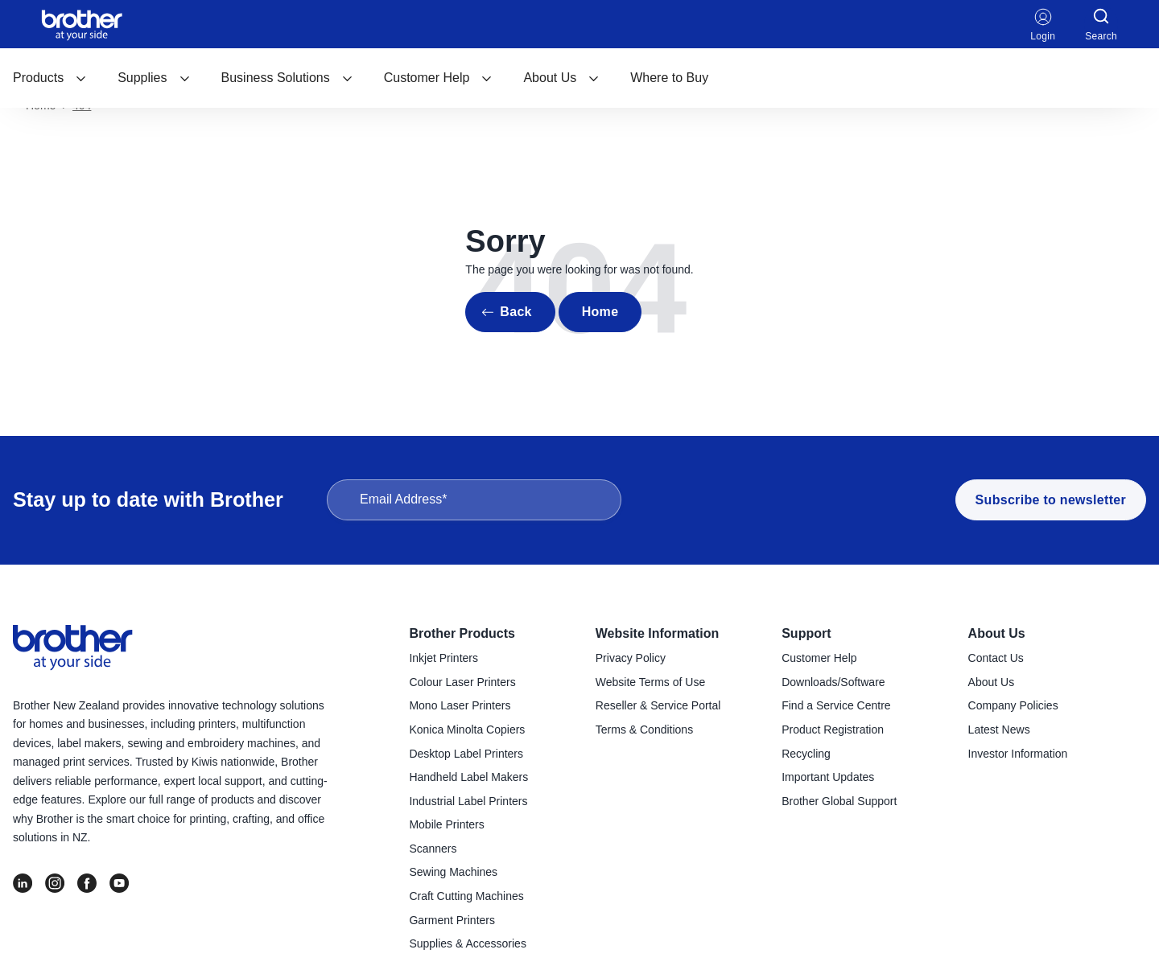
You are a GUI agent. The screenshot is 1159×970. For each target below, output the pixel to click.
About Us (561, 77)
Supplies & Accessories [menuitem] (467, 943)
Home (600, 312)
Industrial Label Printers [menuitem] (468, 801)
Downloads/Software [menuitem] (833, 682)
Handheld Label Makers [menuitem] (468, 777)
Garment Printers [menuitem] (452, 920)
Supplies (154, 77)
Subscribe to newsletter (1050, 500)
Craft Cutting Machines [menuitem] (466, 896)
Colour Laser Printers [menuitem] (462, 682)
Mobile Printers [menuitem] (446, 824)
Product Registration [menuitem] (833, 729)
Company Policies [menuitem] (1013, 705)
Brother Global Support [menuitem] (839, 801)
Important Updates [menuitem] (828, 777)
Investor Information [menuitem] (1018, 753)
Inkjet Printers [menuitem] (443, 657)
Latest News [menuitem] (999, 729)
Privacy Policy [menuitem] (631, 657)
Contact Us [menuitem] (996, 657)
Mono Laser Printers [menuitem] (459, 705)
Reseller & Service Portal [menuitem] (658, 705)
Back (515, 312)
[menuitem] (50, 78)
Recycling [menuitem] (806, 753)
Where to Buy (669, 77)
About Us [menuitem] (996, 633)
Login (1042, 24)
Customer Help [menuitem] (819, 657)
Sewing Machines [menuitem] (453, 871)
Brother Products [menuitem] (462, 633)
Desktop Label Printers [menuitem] (466, 753)
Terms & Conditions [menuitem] (644, 729)
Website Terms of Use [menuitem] (650, 682)
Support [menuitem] (806, 633)
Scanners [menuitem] (432, 848)
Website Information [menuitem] (658, 633)
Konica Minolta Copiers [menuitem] (467, 729)
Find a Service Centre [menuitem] (836, 705)
